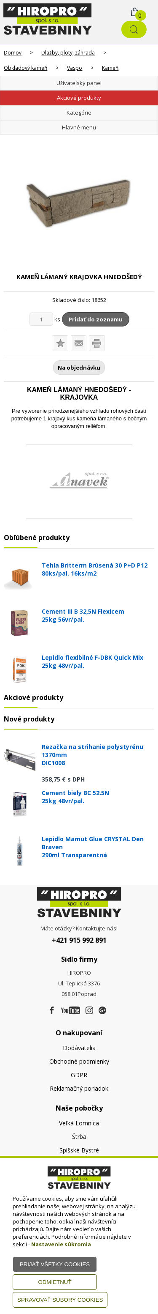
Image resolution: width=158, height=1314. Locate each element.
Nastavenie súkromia (61, 1244)
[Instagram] (89, 1011)
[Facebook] (52, 1011)
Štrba (79, 1137)
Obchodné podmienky (79, 1061)
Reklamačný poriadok (79, 1088)
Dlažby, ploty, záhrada (68, 52)
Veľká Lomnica (79, 1123)
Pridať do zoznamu (96, 319)
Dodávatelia (79, 1048)
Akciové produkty (79, 97)
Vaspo (74, 67)
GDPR (79, 1075)
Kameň (110, 67)
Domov (12, 52)
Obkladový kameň (25, 67)
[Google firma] (102, 1011)
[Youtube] (70, 1011)
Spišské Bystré (79, 1150)
